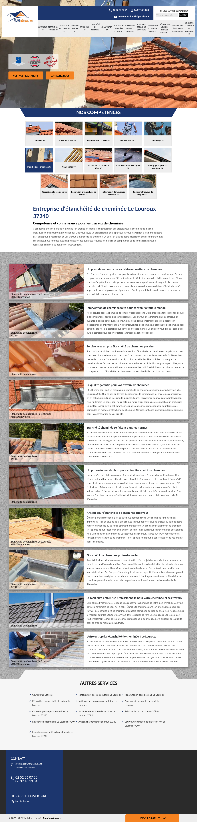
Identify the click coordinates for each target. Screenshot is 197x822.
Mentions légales (51, 818)
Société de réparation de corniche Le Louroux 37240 (96, 713)
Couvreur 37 (42, 28)
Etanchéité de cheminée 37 (95, 28)
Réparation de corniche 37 (64, 28)
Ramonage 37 (84, 28)
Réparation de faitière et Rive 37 (118, 28)
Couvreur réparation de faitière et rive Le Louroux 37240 (145, 723)
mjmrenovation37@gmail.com (131, 16)
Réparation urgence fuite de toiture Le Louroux (51, 703)
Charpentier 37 (106, 28)
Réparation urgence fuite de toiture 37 (165, 28)
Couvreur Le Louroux (42, 694)
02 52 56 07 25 (118, 10)
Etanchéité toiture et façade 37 (130, 28)
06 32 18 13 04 (140, 10)
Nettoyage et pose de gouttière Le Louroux (99, 694)
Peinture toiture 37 (75, 28)
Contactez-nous (60, 75)
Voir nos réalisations (25, 75)
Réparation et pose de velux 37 (153, 28)
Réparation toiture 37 (53, 28)
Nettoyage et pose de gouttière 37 (141, 28)
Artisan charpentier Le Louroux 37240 (97, 721)
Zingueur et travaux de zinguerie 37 (189, 28)
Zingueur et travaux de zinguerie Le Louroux (142, 703)
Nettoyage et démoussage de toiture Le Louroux (98, 703)
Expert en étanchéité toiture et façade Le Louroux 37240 (52, 734)
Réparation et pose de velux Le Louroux (144, 694)
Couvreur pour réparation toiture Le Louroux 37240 (50, 713)
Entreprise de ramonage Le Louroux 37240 (53, 721)
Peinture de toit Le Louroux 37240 (142, 711)
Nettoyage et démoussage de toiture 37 (177, 28)
